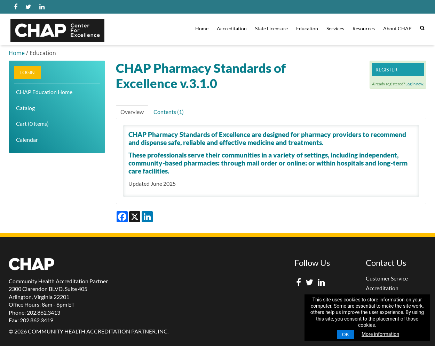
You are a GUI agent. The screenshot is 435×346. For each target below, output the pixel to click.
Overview (132, 111)
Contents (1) (168, 111)
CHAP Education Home (44, 92)
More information (380, 334)
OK (345, 334)
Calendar (27, 139)
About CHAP (397, 28)
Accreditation (232, 28)
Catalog (25, 108)
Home (201, 28)
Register (386, 69)
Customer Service (387, 278)
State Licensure (271, 28)
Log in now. (414, 84)
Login (27, 72)
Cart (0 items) (32, 123)
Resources (364, 28)
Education (307, 28)
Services (335, 28)
